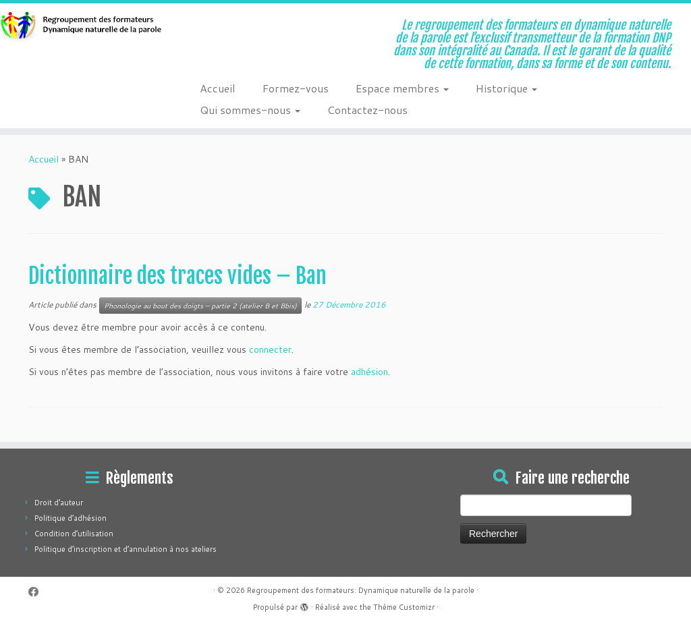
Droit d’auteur (58, 502)
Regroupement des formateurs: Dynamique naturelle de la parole (360, 590)
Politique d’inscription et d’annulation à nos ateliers (125, 549)
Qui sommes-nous (250, 109)
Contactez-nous (367, 109)
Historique (506, 88)
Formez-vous (295, 88)
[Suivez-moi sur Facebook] (37, 592)
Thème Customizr (404, 607)
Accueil (218, 88)
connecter (270, 349)
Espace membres (402, 88)
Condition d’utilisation (73, 533)
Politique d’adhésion (70, 518)
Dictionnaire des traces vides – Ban (177, 275)
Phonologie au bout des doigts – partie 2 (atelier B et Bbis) (200, 305)
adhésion (369, 371)
